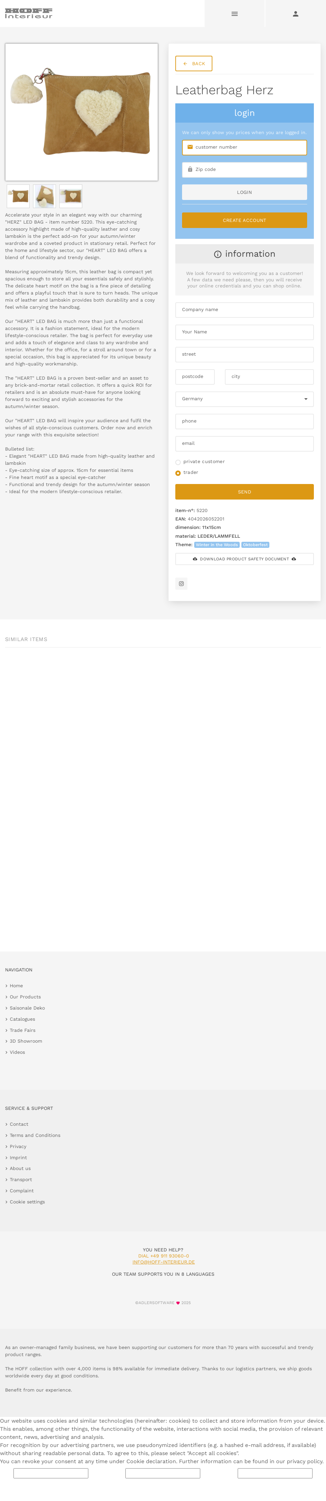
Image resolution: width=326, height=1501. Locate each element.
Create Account (244, 220)
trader (191, 472)
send (244, 491)
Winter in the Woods (217, 544)
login (244, 192)
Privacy (18, 1146)
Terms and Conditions (35, 1135)
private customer (204, 461)
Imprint (18, 1157)
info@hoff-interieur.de (163, 1262)
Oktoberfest (255, 544)
